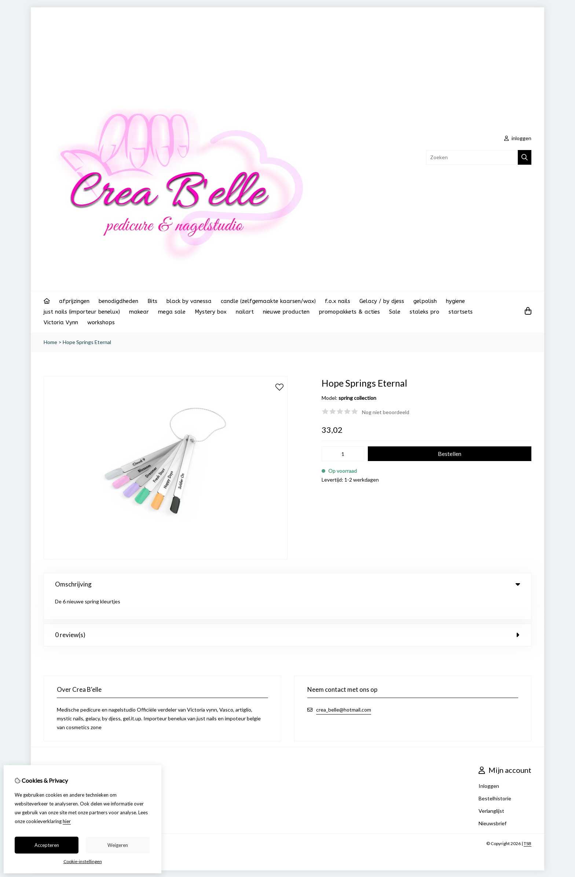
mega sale (172, 311)
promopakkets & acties (349, 311)
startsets (460, 311)
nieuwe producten (286, 311)
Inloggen (489, 762)
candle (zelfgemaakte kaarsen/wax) (268, 301)
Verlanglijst (491, 786)
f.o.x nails (337, 301)
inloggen (517, 138)
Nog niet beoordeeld (385, 412)
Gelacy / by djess (381, 301)
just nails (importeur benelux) (82, 311)
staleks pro (424, 311)
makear (139, 311)
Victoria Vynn (61, 322)
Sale (394, 311)
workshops (101, 322)
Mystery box (211, 311)
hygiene (455, 301)
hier (67, 821)
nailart (245, 311)
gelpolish (425, 301)
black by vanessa (189, 301)
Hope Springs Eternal (87, 342)
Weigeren (117, 845)
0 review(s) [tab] (287, 610)
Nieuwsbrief (492, 799)
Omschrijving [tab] (287, 584)
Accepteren (46, 845)
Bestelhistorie (495, 774)
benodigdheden (118, 301)
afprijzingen (74, 301)
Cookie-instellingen (82, 861)
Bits (152, 301)
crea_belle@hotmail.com (343, 685)
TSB (527, 819)
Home (50, 342)
